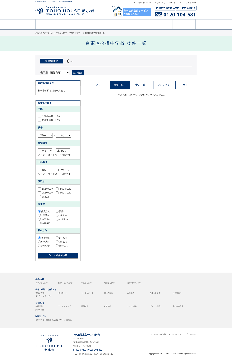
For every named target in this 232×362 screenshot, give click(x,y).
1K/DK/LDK (45, 189)
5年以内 (61, 215)
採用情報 (84, 306)
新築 (59, 211)
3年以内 (43, 215)
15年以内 (62, 219)
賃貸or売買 (39, 293)
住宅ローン (62, 293)
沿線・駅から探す (65, 283)
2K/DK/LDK (63, 189)
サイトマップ (175, 3)
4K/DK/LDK (63, 193)
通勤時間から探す (134, 283)
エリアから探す (41, 283)
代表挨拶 (107, 306)
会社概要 (39, 306)
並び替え (77, 72)
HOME (47, 24)
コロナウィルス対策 (158, 334)
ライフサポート (87, 293)
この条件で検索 (58, 255)
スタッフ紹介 (132, 306)
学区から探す (86, 283)
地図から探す (109, 283)
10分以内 (44, 246)
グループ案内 (155, 306)
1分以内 (61, 238)
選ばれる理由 (178, 306)
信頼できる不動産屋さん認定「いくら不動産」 (54, 320)
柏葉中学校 (47, 120)
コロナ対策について (143, 3)
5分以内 (43, 242)
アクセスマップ (64, 306)
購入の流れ (108, 293)
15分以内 (62, 246)
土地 (185, 84)
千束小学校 (47, 116)
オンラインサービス (43, 296)
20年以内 (44, 223)
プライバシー (191, 3)
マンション (163, 84)
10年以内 (44, 219)
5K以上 (43, 197)
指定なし (44, 211)
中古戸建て (141, 84)
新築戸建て (119, 84)
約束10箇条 (39, 310)
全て (98, 84)
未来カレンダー (156, 293)
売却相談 (115, 24)
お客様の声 (138, 24)
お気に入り (160, 3)
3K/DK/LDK (45, 193)
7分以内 (61, 242)
